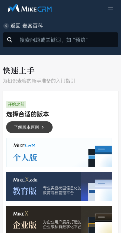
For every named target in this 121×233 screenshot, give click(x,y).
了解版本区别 (29, 127)
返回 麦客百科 (23, 26)
